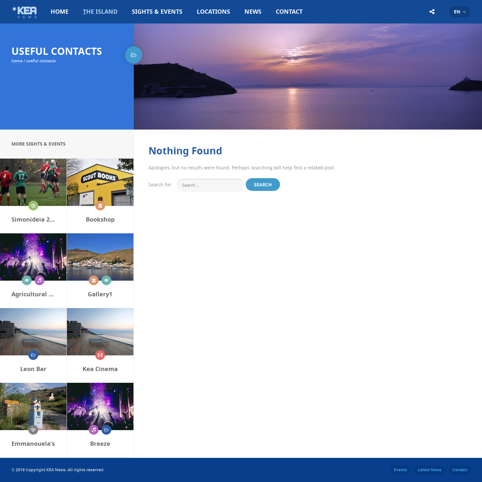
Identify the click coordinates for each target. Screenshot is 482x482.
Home (60, 12)
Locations (213, 12)
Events (400, 470)
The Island (100, 12)
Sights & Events (157, 12)
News (252, 12)
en (457, 11)
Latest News (430, 470)
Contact (289, 12)
